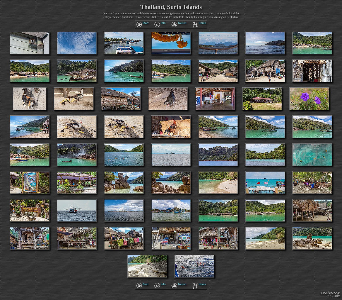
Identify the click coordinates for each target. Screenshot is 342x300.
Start (146, 23)
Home (202, 23)
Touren (182, 23)
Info (163, 23)
